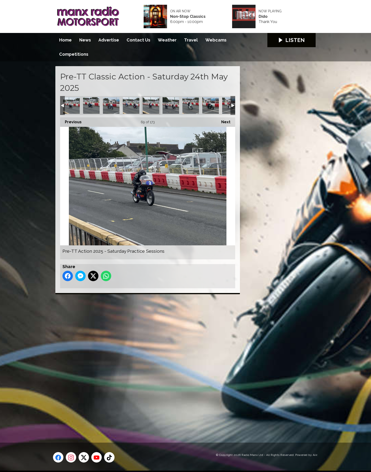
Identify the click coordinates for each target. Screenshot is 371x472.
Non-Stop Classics (188, 16)
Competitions (73, 54)
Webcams (215, 39)
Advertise (108, 39)
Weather (167, 39)
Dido (263, 16)
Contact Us (138, 39)
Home (65, 39)
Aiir (315, 455)
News (85, 39)
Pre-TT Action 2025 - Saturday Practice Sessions (71, 105)
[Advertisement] (144, 363)
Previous (71, 120)
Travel (191, 39)
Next (223, 120)
